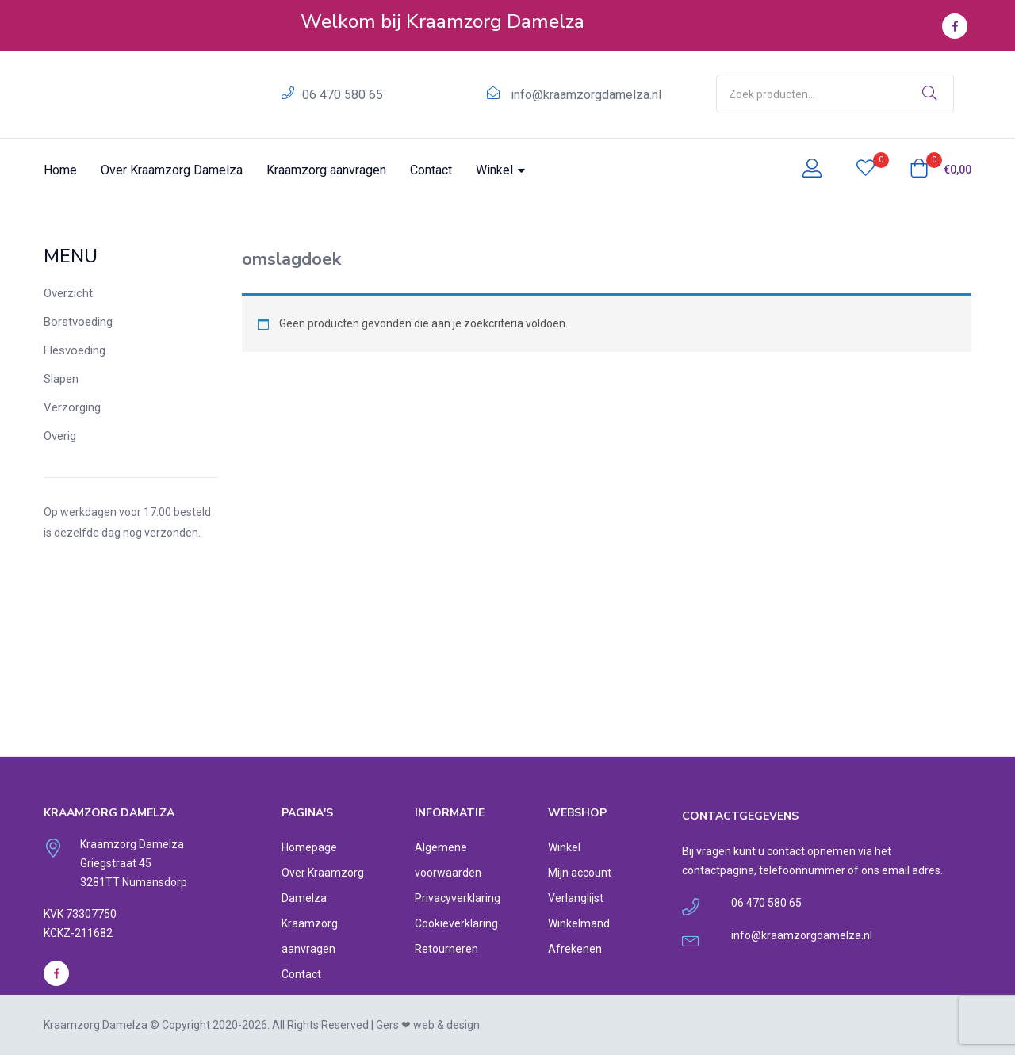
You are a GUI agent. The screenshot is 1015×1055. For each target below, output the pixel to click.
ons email (885, 870)
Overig (60, 436)
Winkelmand (579, 923)
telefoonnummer (802, 870)
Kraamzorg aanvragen (326, 170)
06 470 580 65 (342, 94)
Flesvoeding (74, 350)
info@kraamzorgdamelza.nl (586, 94)
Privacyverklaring (457, 898)
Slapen (61, 379)
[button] (940, 170)
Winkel (500, 170)
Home (60, 170)
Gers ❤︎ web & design (428, 1025)
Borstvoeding (78, 322)
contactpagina (718, 870)
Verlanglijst (575, 898)
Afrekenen (575, 948)
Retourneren (446, 948)
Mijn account (579, 872)
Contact (431, 170)
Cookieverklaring (456, 923)
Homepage (309, 847)
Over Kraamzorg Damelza (172, 170)
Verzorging (72, 407)
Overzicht (68, 293)
